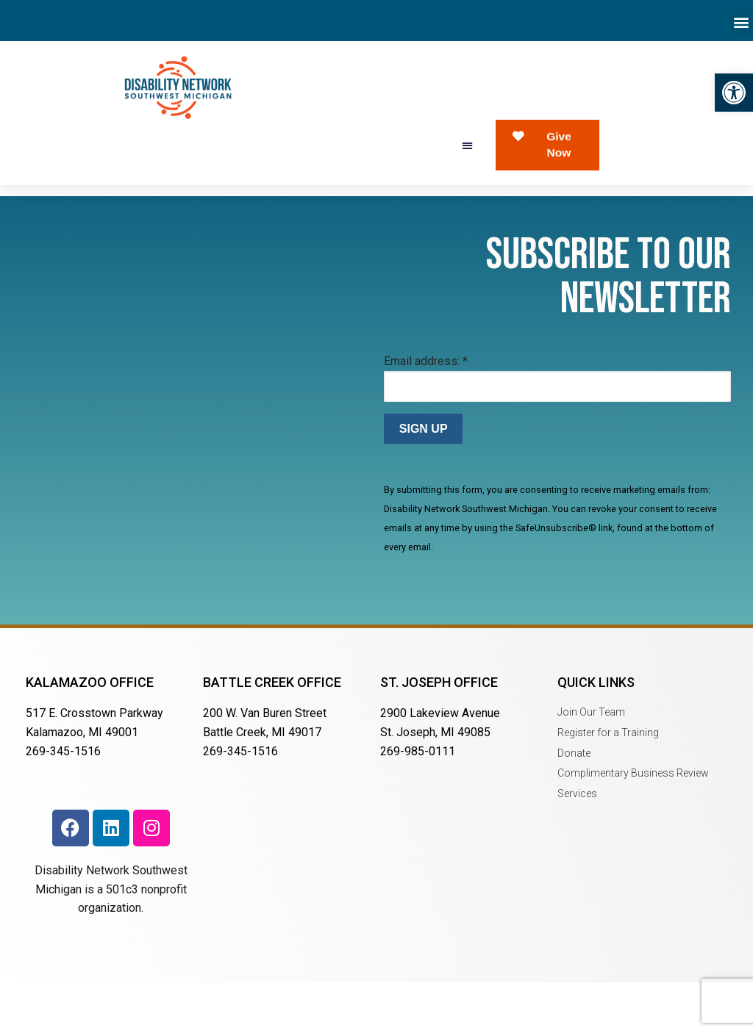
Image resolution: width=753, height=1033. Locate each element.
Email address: (426, 412)
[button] (734, 92)
